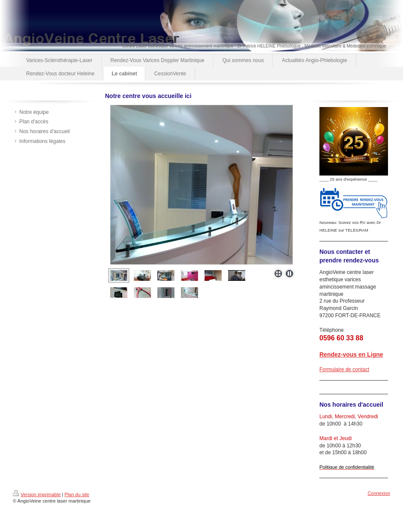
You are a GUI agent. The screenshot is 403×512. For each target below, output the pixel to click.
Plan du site (77, 494)
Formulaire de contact (344, 369)
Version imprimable (37, 494)
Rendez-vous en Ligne (351, 354)
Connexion (378, 493)
